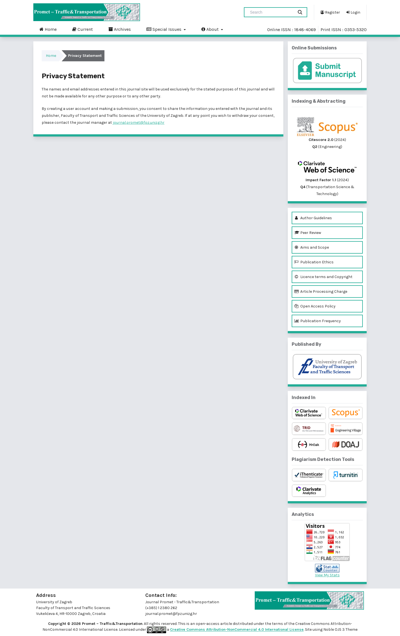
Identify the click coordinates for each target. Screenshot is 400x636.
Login (353, 12)
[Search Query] (271, 12)
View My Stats (327, 575)
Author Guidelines (313, 217)
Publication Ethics (314, 262)
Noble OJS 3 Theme (340, 629)
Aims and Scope (311, 247)
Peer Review (307, 232)
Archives (119, 29)
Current (82, 29)
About (210, 29)
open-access (208, 623)
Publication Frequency (317, 320)
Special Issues (164, 29)
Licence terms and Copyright (323, 276)
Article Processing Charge (320, 291)
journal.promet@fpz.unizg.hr (138, 122)
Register (330, 12)
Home (48, 29)
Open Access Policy (315, 306)
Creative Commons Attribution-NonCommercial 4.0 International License (237, 629)
